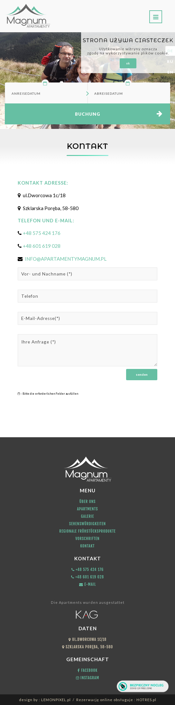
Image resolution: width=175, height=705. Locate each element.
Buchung (87, 114)
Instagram (87, 677)
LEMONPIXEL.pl (56, 700)
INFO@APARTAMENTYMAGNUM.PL (65, 259)
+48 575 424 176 (41, 233)
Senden (142, 374)
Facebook (87, 670)
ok (128, 63)
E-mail (87, 584)
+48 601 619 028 (41, 246)
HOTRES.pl (146, 700)
